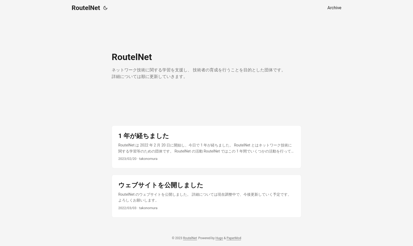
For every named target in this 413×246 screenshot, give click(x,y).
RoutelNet (86, 8)
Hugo (219, 238)
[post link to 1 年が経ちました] (206, 147)
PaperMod (234, 238)
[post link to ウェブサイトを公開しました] (206, 196)
